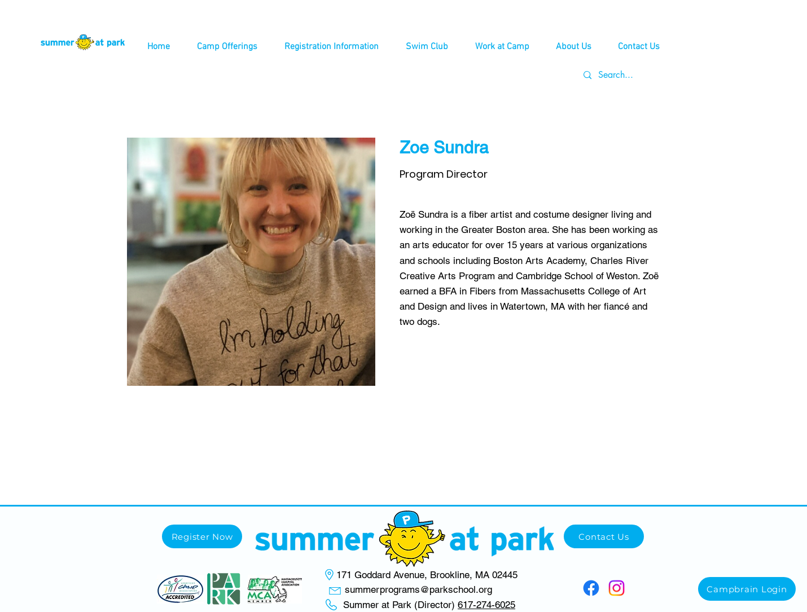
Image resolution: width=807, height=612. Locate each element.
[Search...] (620, 75)
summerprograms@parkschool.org (418, 589)
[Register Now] (202, 536)
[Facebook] (591, 588)
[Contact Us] (604, 536)
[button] (227, 47)
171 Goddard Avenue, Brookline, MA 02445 (426, 574)
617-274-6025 (486, 604)
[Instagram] (616, 588)
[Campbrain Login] (747, 589)
